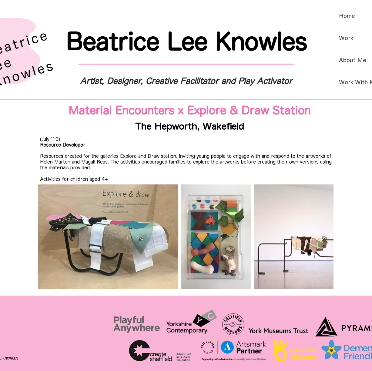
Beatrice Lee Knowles (186, 41)
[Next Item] (323, 237)
